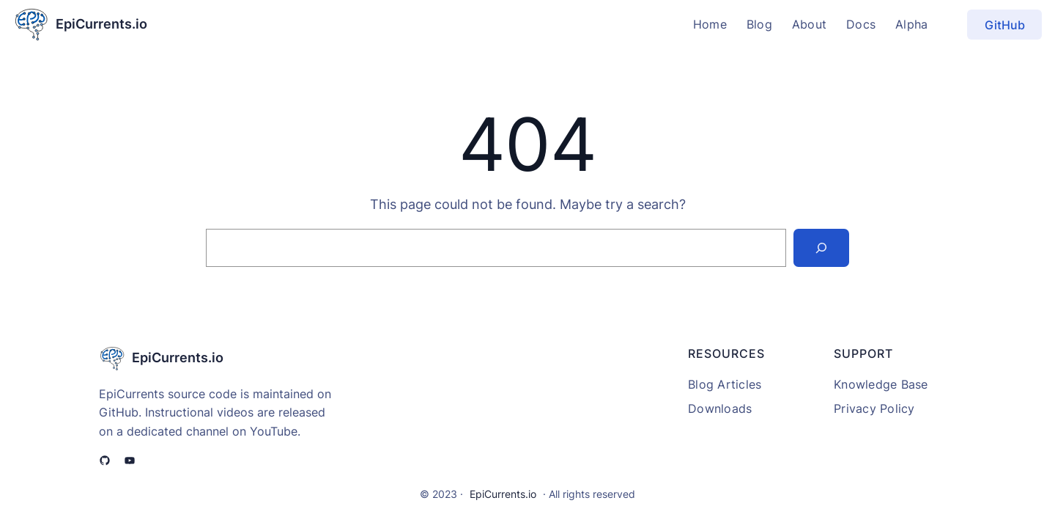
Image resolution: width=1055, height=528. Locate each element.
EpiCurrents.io (101, 24)
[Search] (821, 248)
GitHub (1005, 25)
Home (710, 24)
